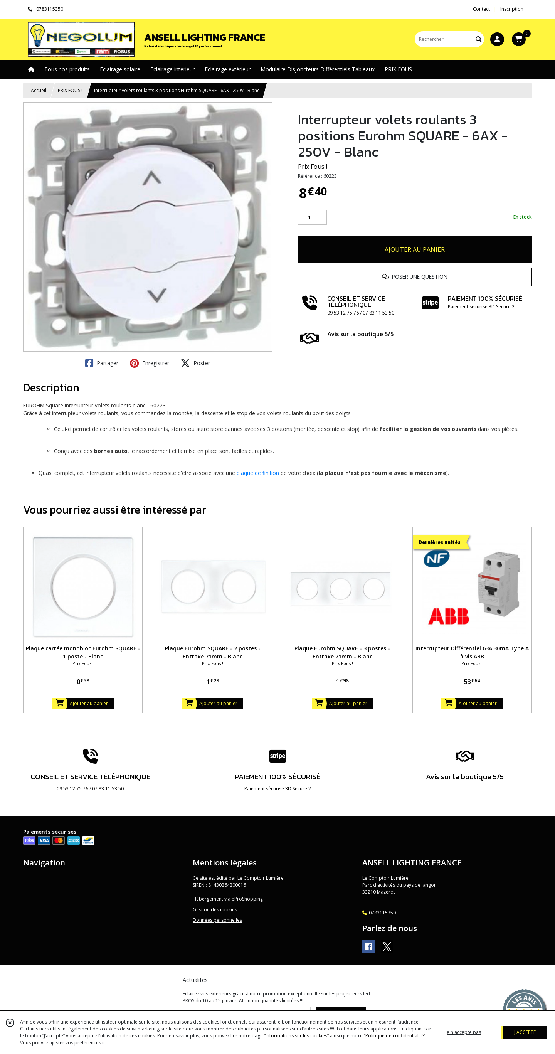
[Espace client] (497, 39)
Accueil (38, 90)
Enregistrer (149, 363)
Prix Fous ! (312, 166)
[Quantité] (312, 217)
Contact (481, 9)
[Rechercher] (479, 39)
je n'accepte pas (463, 1032)
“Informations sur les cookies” (296, 1035)
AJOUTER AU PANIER (415, 249)
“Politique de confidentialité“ (395, 1035)
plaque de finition (258, 472)
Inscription (511, 9)
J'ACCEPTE (525, 1032)
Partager (101, 363)
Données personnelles (217, 920)
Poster (195, 363)
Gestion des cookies (215, 909)
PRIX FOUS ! (70, 90)
